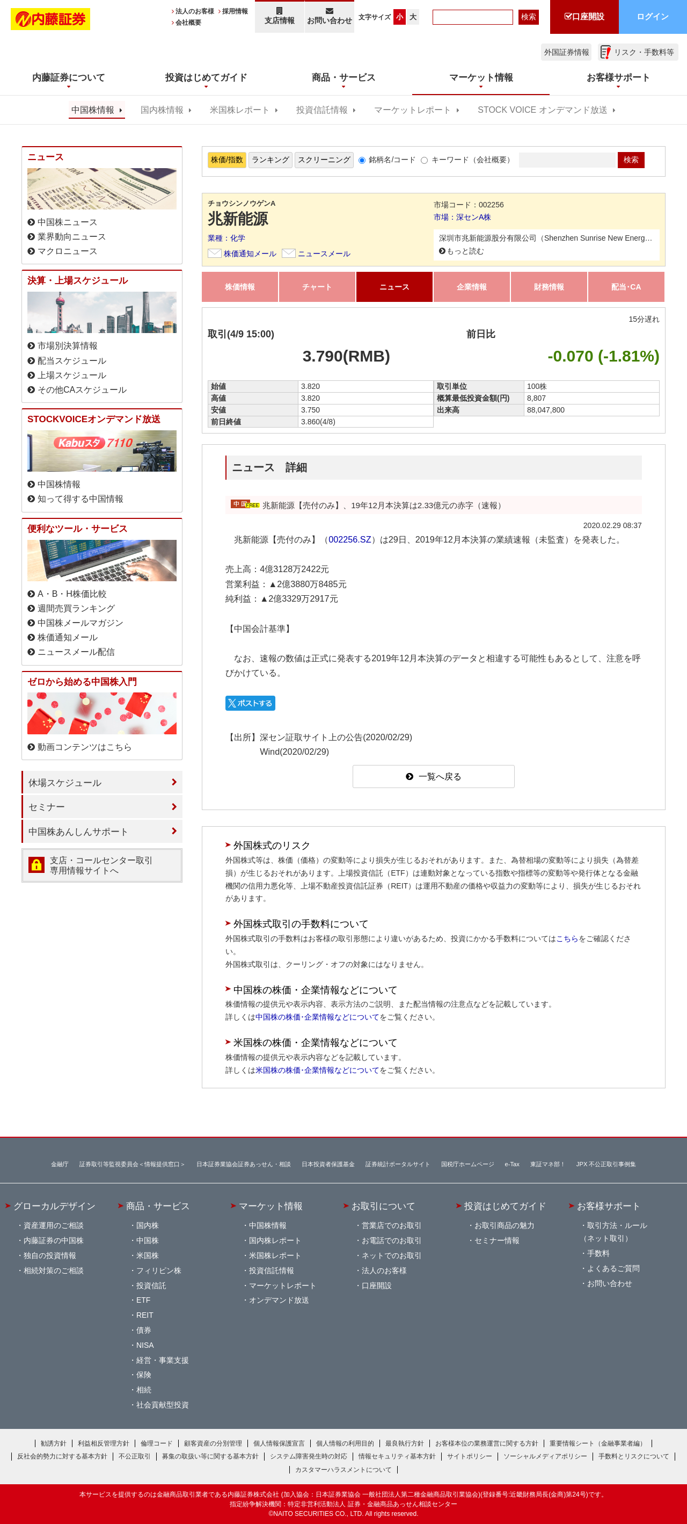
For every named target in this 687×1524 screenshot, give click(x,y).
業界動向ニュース (72, 236)
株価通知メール (250, 253)
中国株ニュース (68, 222)
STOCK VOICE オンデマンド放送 (542, 109)
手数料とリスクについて (633, 1456)
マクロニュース (68, 251)
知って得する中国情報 (80, 498)
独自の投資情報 (50, 1255)
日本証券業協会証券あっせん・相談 (243, 1164)
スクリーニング (324, 159)
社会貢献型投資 (162, 1404)
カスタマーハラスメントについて (343, 1470)
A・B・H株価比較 (72, 593)
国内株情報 (162, 109)
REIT (145, 1315)
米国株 (147, 1255)
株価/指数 (227, 159)
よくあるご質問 (613, 1268)
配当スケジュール (72, 360)
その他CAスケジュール (82, 389)
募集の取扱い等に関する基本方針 (210, 1456)
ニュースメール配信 (76, 651)
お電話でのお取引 (392, 1240)
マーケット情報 (271, 1206)
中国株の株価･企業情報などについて (317, 1017)
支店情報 (279, 16)
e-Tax (512, 1164)
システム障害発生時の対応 (308, 1456)
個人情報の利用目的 (345, 1443)
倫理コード (157, 1443)
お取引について (383, 1206)
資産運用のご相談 (54, 1225)
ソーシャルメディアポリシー (545, 1456)
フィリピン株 (158, 1270)
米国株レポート (240, 109)
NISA (145, 1345)
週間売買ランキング (76, 608)
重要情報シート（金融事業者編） (598, 1443)
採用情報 (235, 11)
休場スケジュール (64, 782)
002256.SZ (349, 539)
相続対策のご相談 (54, 1270)
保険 (143, 1374)
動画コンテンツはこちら (85, 747)
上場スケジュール (72, 375)
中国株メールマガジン (80, 622)
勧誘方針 (54, 1443)
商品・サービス (158, 1206)
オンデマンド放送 (279, 1300)
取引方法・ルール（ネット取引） (613, 1232)
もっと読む (465, 251)
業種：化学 (226, 238)
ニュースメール (324, 253)
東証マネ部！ (548, 1164)
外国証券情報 (566, 52)
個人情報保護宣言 (279, 1443)
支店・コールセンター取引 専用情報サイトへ (101, 865)
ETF (143, 1300)
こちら (567, 938)
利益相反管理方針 (103, 1443)
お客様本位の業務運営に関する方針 (486, 1443)
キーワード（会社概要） (473, 159)
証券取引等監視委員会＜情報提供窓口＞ (132, 1164)
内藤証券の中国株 (54, 1240)
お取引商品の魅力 (504, 1225)
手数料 (598, 1253)
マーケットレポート (412, 109)
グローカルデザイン (54, 1206)
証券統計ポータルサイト (398, 1164)
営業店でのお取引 (392, 1225)
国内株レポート (275, 1240)
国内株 (147, 1225)
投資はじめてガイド (505, 1206)
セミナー (46, 806)
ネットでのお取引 (392, 1255)
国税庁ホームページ (467, 1164)
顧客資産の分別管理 (213, 1443)
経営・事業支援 (162, 1360)
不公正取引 (135, 1456)
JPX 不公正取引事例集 (606, 1164)
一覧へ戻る (440, 776)
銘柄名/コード (392, 159)
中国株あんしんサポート (78, 831)
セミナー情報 (497, 1240)
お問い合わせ (330, 16)
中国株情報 (92, 109)
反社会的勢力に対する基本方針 (62, 1456)
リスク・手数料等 (644, 52)
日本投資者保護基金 (328, 1164)
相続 (143, 1389)
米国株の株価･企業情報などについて (317, 1070)
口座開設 (377, 1285)
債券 (143, 1330)
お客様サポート (609, 1206)
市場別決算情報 (68, 345)
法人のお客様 (195, 11)
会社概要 (188, 22)
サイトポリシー (469, 1456)
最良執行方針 (404, 1443)
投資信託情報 (322, 109)
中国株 (147, 1240)
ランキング (270, 159)
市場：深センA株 (462, 217)
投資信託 (151, 1285)
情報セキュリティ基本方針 (397, 1456)
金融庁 (60, 1164)
